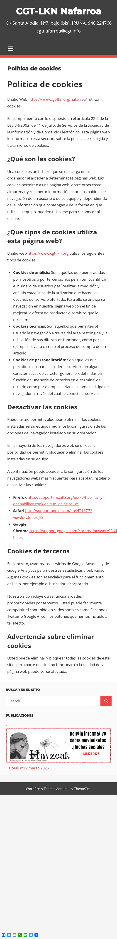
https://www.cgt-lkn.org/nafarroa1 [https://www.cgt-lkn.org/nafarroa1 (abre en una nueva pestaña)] (58, 99)
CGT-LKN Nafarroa (58, 11)
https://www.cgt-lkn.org (48, 253)
